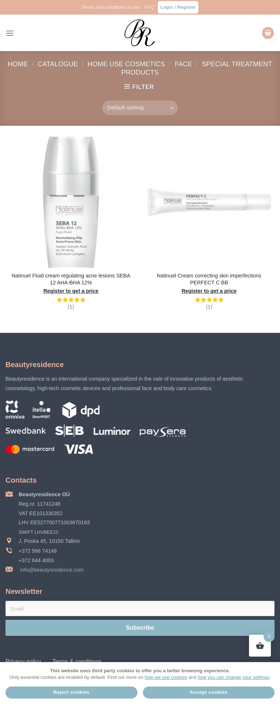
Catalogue (59, 64)
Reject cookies (71, 692)
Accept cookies (209, 692)
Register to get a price (70, 291)
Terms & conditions (76, 661)
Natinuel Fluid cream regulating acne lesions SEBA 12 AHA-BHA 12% (71, 279)
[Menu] (9, 33)
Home (19, 64)
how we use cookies (166, 677)
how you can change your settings (233, 677)
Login (166, 7)
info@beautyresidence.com (51, 570)
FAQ (149, 7)
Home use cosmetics (127, 64)
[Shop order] (139, 108)
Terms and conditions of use (111, 7)
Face (184, 64)
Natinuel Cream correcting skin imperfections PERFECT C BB (209, 279)
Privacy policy (23, 661)
